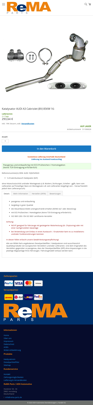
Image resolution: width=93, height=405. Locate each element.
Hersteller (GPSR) (39, 193)
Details (7, 193)
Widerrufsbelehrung (12, 350)
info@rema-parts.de (13, 397)
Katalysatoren (9, 359)
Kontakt (7, 374)
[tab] (6, 193)
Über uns (7, 338)
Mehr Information (20, 193)
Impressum (8, 341)
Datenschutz (9, 344)
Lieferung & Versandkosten (15, 380)
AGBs (6, 347)
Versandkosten (27, 123)
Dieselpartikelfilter (11, 362)
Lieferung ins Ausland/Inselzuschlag (46, 159)
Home (6, 335)
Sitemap (7, 365)
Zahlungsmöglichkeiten (13, 377)
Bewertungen (55, 193)
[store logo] (29, 8)
